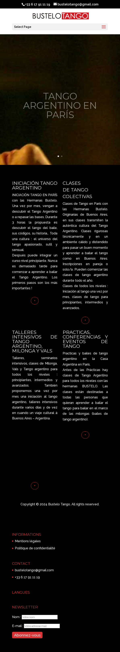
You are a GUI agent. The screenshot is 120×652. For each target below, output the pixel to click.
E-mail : (18, 626)
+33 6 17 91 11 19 (27, 577)
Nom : (17, 617)
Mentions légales (28, 541)
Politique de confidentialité (35, 548)
